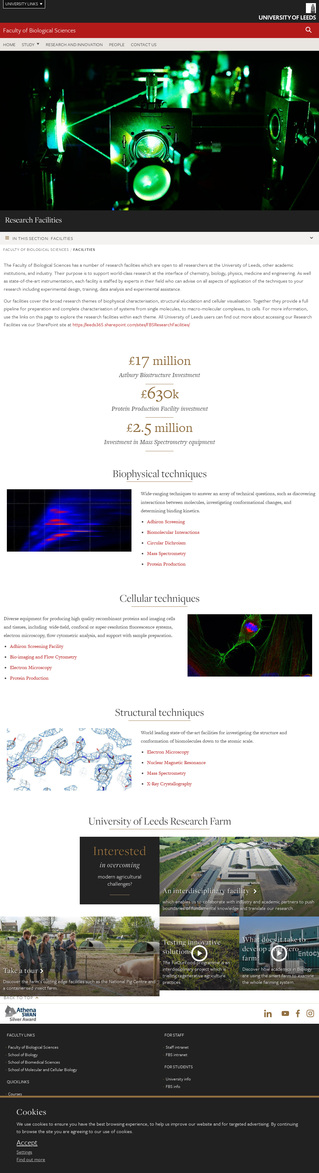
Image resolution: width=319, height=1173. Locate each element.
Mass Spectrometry (166, 553)
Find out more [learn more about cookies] (31, 1159)
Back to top (18, 997)
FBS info (173, 1087)
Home (9, 44)
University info (178, 1079)
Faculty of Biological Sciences (39, 30)
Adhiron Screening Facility (36, 646)
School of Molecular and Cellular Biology (42, 1070)
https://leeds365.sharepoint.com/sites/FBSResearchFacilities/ (131, 324)
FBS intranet (177, 1055)
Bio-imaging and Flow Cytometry (43, 657)
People (117, 44)
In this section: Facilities (42, 238)
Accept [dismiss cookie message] (27, 1142)
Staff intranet (177, 1047)
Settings (24, 1151)
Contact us (143, 44)
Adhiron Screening (166, 521)
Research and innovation (74, 44)
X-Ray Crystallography (169, 783)
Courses (15, 1094)
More (239, 877)
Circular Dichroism (166, 542)
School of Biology (23, 1055)
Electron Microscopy (31, 667)
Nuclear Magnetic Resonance (176, 762)
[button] (309, 30)
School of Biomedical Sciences (34, 1062)
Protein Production (166, 564)
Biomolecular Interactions (173, 532)
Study (28, 44)
